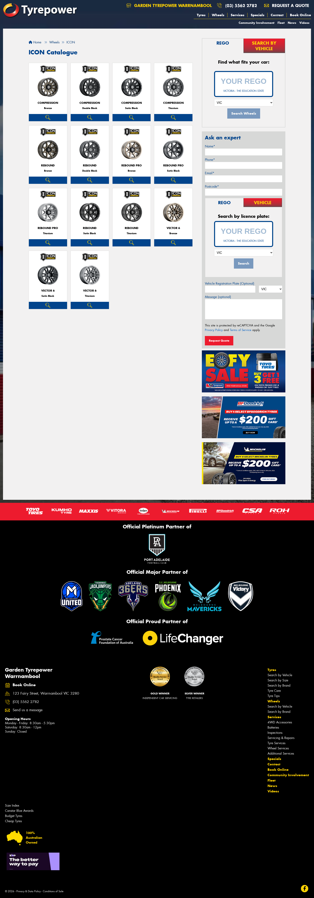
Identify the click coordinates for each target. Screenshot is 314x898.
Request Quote (219, 340)
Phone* (210, 160)
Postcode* (212, 186)
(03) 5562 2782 (241, 5)
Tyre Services (276, 743)
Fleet (281, 23)
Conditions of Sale (53, 891)
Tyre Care (274, 691)
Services (237, 15)
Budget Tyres (13, 816)
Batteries (273, 727)
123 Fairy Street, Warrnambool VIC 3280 (46, 693)
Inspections (275, 733)
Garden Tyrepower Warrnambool (169, 5)
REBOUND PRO (131, 165)
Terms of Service (240, 330)
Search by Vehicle (280, 675)
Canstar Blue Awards (19, 811)
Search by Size (278, 680)
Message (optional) (218, 297)
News (292, 23)
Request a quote (286, 5)
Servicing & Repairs (281, 738)
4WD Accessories (280, 722)
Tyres (201, 15)
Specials (257, 15)
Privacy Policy (214, 330)
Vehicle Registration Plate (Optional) (229, 283)
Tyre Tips (274, 696)
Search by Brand (279, 685)
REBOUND (48, 165)
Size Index (12, 805)
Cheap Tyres (13, 821)
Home (35, 42)
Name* (210, 146)
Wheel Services (278, 748)
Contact (277, 15)
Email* (209, 173)
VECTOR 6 (173, 228)
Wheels (218, 15)
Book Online (300, 15)
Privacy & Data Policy (28, 891)
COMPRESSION (48, 103)
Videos (304, 23)
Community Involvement (256, 23)
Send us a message (27, 710)
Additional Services (281, 753)
